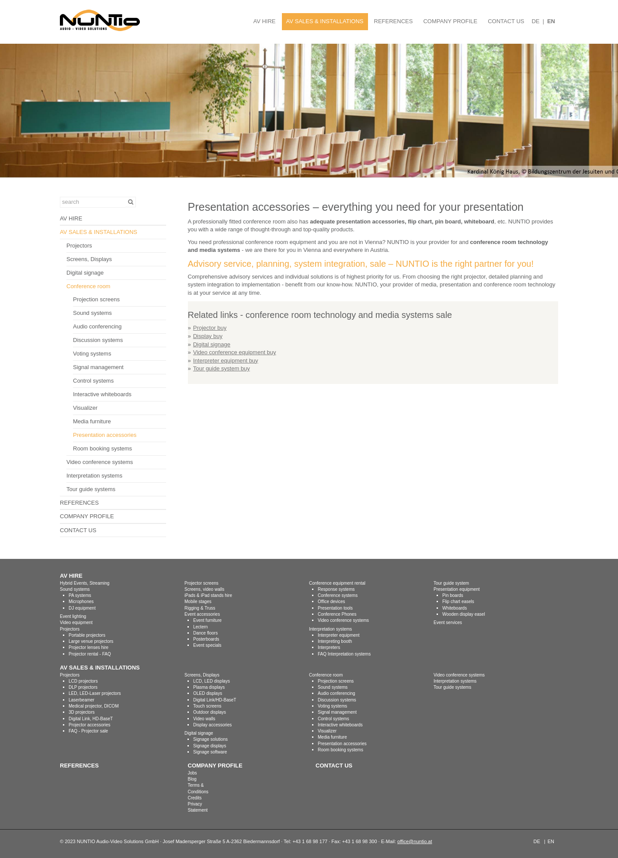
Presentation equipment (457, 589)
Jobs (192, 773)
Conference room (88, 286)
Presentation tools (335, 608)
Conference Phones (337, 614)
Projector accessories (90, 724)
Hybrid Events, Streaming (84, 583)
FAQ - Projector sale (88, 731)
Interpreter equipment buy (225, 360)
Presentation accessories (104, 435)
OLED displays (207, 693)
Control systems (93, 380)
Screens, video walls (204, 589)
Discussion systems (98, 340)
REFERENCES (393, 21)
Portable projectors (87, 635)
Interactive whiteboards (102, 394)
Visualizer (85, 408)
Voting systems (92, 353)
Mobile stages (198, 601)
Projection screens (96, 299)
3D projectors (81, 712)
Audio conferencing (97, 326)
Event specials (207, 645)
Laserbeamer (81, 700)
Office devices (331, 601)
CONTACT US (506, 21)
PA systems (80, 595)
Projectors (79, 245)
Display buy (207, 336)
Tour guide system (451, 583)
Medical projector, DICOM (93, 706)
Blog (192, 779)
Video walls (204, 718)
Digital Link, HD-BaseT (91, 718)
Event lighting (73, 616)
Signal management (98, 367)
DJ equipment (82, 608)
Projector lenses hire (88, 647)
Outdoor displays (209, 712)
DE (535, 21)
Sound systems (92, 313)
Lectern (200, 626)
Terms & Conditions (198, 788)
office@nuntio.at (414, 841)
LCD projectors (83, 681)
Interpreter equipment (339, 635)
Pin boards (452, 595)
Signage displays (209, 745)
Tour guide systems (90, 489)
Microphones (81, 601)
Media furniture (92, 421)
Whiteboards (454, 608)
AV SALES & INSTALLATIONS (325, 21)
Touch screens (207, 706)
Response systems (336, 589)
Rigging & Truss (199, 608)
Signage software (210, 752)
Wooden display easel (463, 614)
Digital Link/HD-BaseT (214, 700)
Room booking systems (102, 448)
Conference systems (338, 595)
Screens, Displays (89, 259)
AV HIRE (264, 21)
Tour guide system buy (221, 368)
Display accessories (212, 724)
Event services (448, 622)
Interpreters (329, 647)
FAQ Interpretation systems (344, 654)
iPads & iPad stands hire (208, 595)
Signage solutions (210, 739)
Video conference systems (99, 462)
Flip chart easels (458, 601)
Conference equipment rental (337, 583)
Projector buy (210, 327)
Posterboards (206, 639)
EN (551, 21)
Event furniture (207, 620)
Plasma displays (209, 687)
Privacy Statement (198, 807)
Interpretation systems (94, 475)
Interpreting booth (335, 641)
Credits (195, 797)
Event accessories (202, 614)
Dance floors (205, 633)
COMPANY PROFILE (450, 21)
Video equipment (76, 622)
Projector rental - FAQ (90, 654)
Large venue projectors (91, 641)
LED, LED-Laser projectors (95, 693)
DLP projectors (83, 687)
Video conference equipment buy (234, 352)
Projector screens (201, 583)
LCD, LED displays (211, 681)
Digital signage (85, 272)
